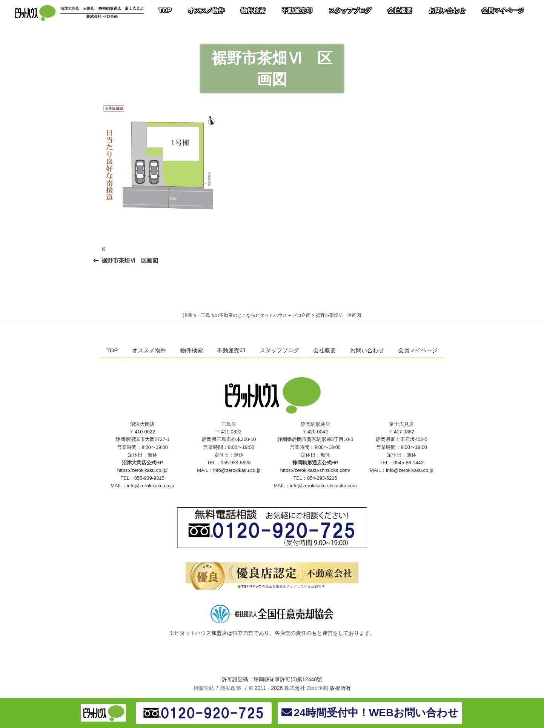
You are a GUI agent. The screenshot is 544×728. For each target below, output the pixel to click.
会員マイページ (418, 350)
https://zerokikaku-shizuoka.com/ (315, 470)
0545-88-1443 (408, 462)
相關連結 (203, 688)
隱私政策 (230, 688)
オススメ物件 (149, 350)
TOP (112, 350)
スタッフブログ (279, 350)
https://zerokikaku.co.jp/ (142, 470)
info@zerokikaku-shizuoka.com (323, 485)
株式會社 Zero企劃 (306, 688)
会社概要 (324, 350)
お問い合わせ (367, 350)
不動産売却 (231, 350)
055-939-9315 (149, 478)
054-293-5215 (322, 478)
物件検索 (191, 350)
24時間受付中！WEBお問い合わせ (369, 713)
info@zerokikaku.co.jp (150, 485)
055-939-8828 (236, 462)
